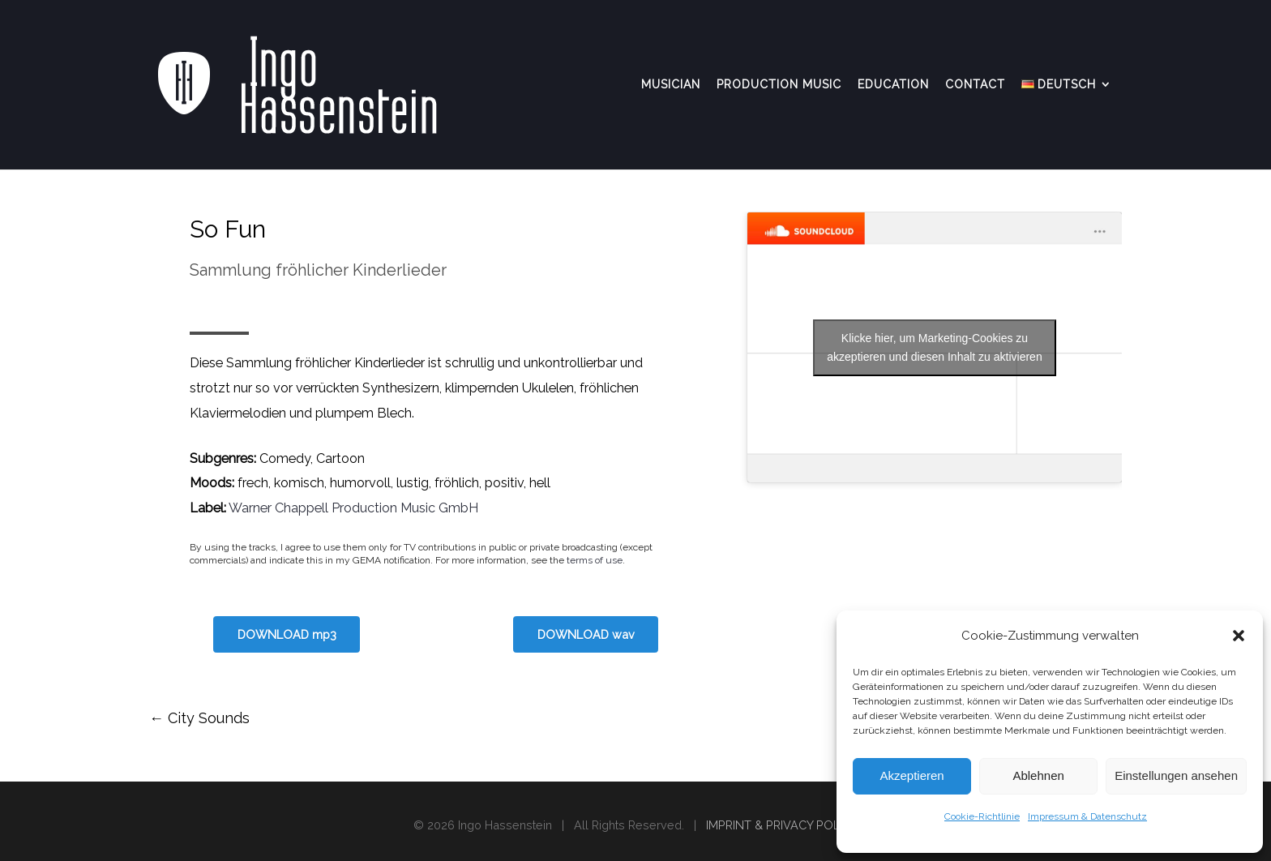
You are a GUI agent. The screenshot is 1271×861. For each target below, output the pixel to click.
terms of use (595, 560)
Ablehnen (1037, 775)
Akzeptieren (911, 775)
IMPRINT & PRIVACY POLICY (782, 825)
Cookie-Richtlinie (982, 816)
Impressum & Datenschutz (1087, 816)
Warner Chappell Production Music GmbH (353, 508)
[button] (1238, 636)
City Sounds (199, 717)
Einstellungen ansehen (1176, 775)
